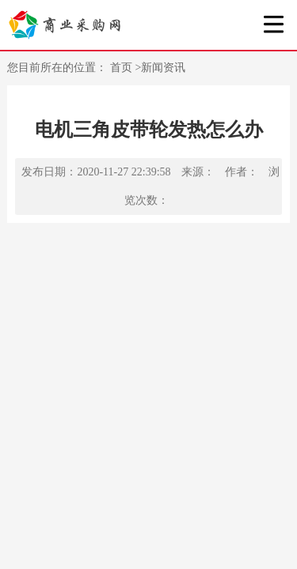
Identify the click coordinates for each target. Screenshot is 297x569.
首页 (122, 67)
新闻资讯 (163, 67)
